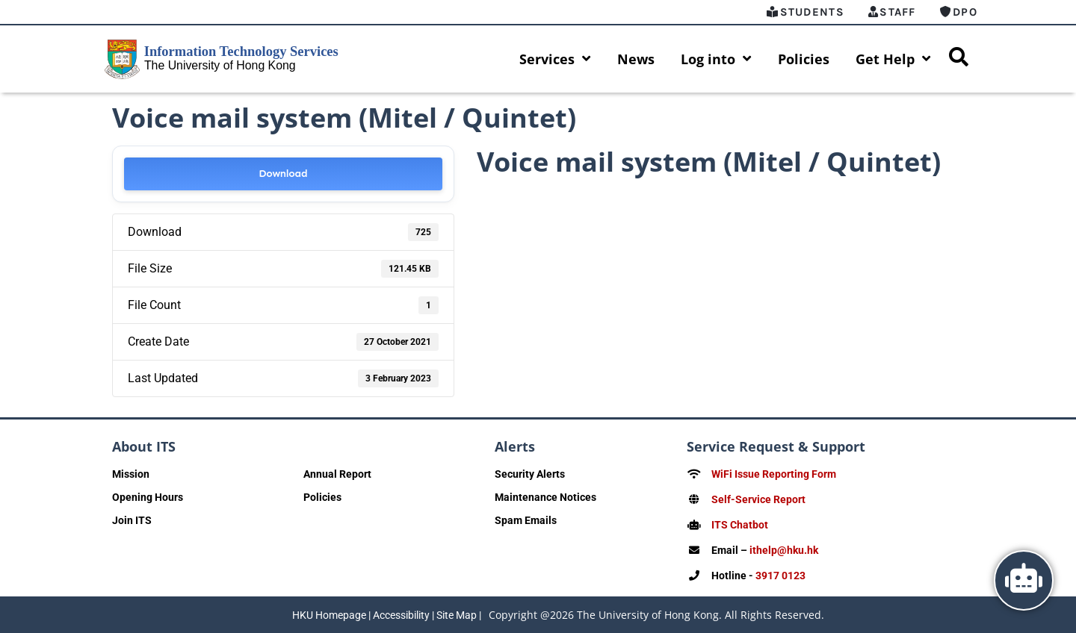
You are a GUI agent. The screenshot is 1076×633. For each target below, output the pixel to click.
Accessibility (401, 615)
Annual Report (337, 474)
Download (283, 173)
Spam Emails (526, 520)
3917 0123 (780, 575)
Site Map (456, 615)
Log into (716, 59)
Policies (803, 59)
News (636, 59)
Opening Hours (147, 497)
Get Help (893, 59)
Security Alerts (530, 474)
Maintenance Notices (545, 497)
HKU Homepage (329, 615)
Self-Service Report (758, 499)
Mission (130, 474)
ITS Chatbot (739, 525)
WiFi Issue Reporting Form (773, 474)
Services (555, 59)
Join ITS (132, 520)
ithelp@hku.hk (783, 550)
